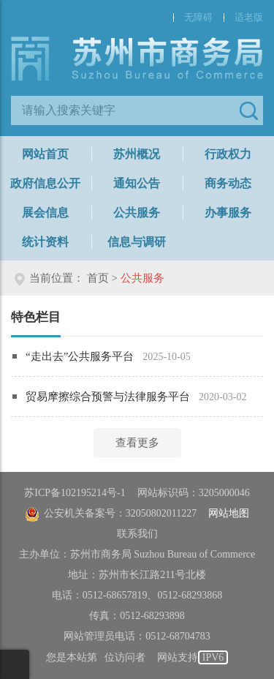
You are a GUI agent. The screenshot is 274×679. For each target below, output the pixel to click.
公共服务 (136, 212)
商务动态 (228, 183)
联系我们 (137, 533)
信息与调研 (136, 242)
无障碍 (198, 17)
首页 (98, 278)
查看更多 (137, 443)
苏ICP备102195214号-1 (74, 492)
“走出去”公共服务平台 (80, 356)
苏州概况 (136, 154)
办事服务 (228, 212)
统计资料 (45, 242)
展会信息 (45, 212)
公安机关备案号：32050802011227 (111, 513)
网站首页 (45, 154)
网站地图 (228, 513)
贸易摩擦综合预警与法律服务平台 (108, 396)
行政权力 (228, 154)
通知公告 (136, 183)
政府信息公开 (45, 183)
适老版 (249, 17)
